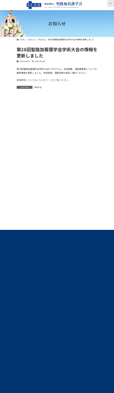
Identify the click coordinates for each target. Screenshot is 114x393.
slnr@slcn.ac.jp (34, 293)
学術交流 (22, 213)
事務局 (21, 196)
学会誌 (21, 208)
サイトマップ (22, 257)
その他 (21, 236)
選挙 (20, 219)
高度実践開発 (24, 225)
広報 (20, 231)
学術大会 (38, 87)
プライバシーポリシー (26, 251)
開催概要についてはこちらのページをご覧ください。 (43, 79)
